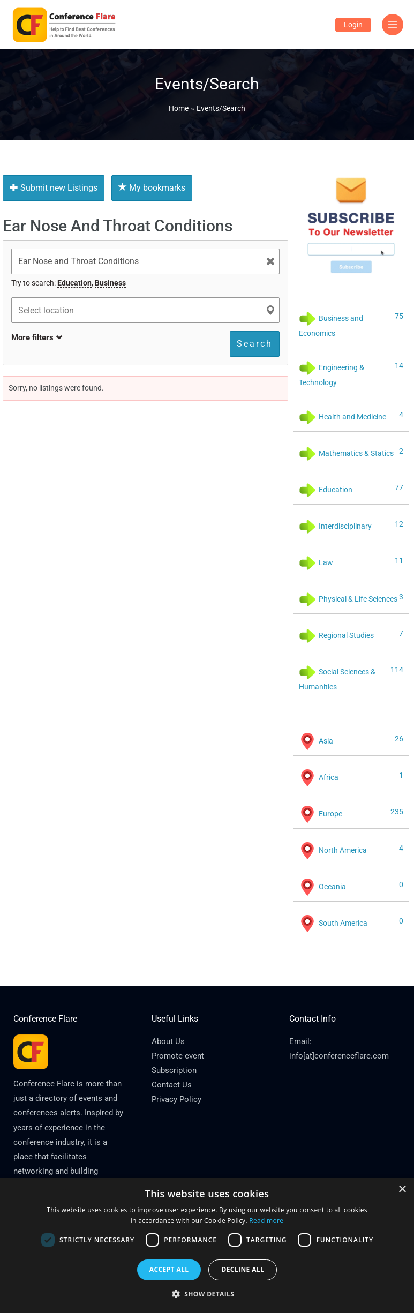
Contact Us (172, 1085)
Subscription (174, 1070)
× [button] (402, 1190)
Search (255, 344)
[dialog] (207, 1245)
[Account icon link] (353, 25)
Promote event (178, 1056)
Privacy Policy (176, 1099)
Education (74, 283)
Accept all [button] (169, 1269)
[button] (207, 1294)
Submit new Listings (53, 188)
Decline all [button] (242, 1269)
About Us (168, 1041)
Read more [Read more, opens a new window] (266, 1220)
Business (110, 283)
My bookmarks (151, 188)
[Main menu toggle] (393, 25)
